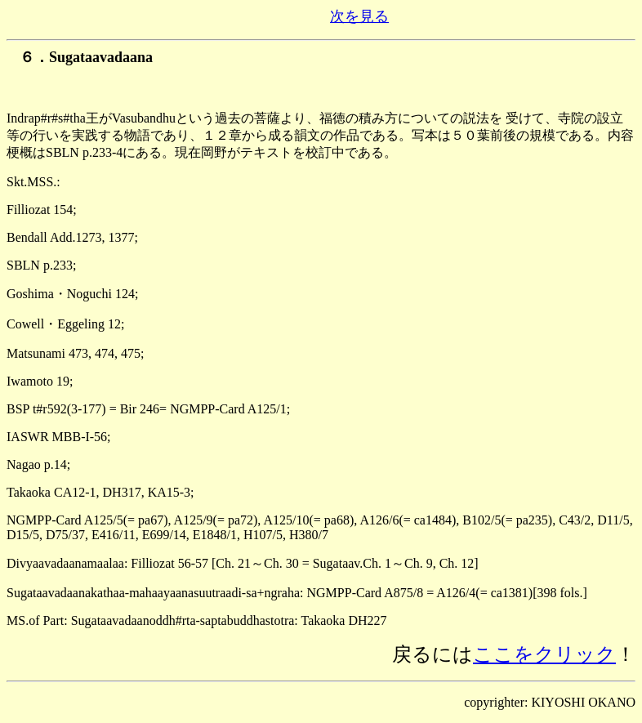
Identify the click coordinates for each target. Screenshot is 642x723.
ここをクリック (544, 654)
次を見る (359, 16)
